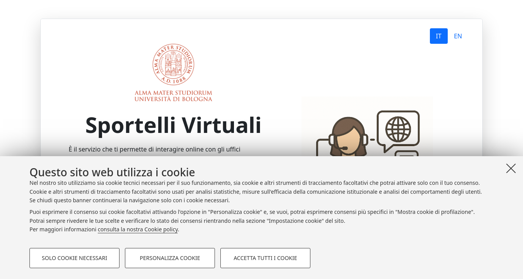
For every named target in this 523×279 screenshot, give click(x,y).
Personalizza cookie (170, 258)
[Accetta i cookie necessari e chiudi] (511, 168)
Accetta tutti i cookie (265, 258)
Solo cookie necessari (74, 258)
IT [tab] (439, 36)
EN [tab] (458, 36)
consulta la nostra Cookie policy (138, 229)
